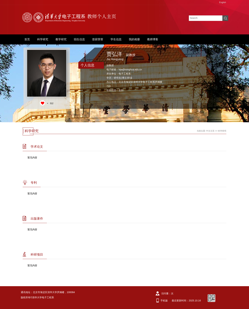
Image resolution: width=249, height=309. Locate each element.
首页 (27, 39)
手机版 (164, 300)
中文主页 (210, 131)
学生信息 (116, 39)
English (222, 2)
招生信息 (79, 39)
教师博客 (152, 39)
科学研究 (42, 39)
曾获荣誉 (97, 39)
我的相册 (134, 39)
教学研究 (61, 39)
